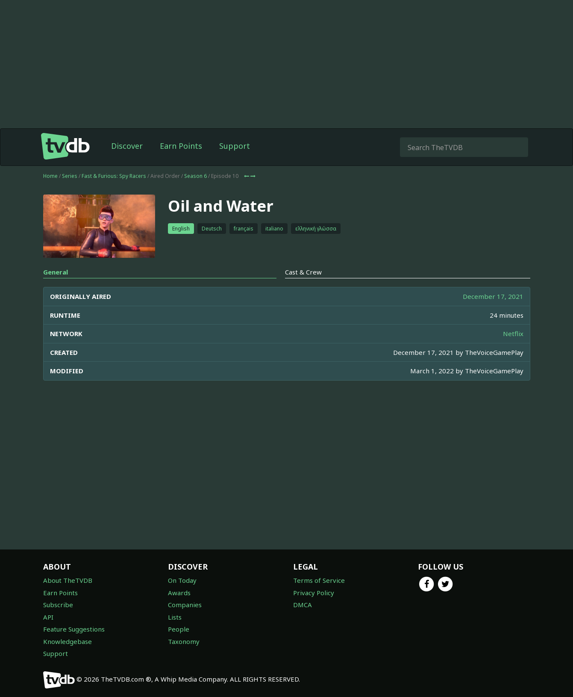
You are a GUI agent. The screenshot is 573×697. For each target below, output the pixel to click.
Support (234, 146)
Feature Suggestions (74, 629)
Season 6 (195, 176)
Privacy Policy (313, 592)
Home (50, 176)
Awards (179, 592)
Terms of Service (319, 580)
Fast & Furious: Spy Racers (114, 176)
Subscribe (58, 604)
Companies (185, 604)
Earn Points (181, 146)
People (178, 629)
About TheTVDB (67, 580)
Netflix (513, 333)
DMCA (302, 604)
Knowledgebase (67, 641)
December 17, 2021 (493, 296)
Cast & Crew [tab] (303, 272)
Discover (127, 146)
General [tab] (55, 272)
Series (69, 176)
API (48, 617)
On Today (182, 580)
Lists (175, 617)
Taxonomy (184, 641)
